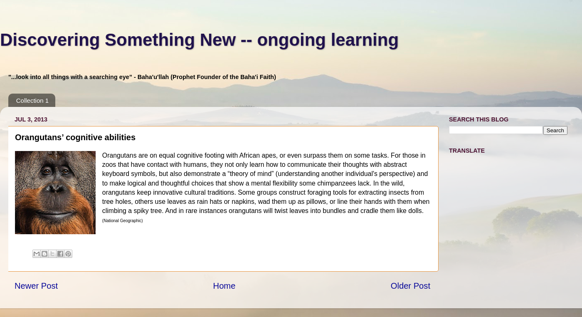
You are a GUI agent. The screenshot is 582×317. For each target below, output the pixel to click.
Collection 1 (32, 100)
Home (224, 285)
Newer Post (36, 285)
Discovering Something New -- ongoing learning (199, 40)
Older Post (410, 285)
